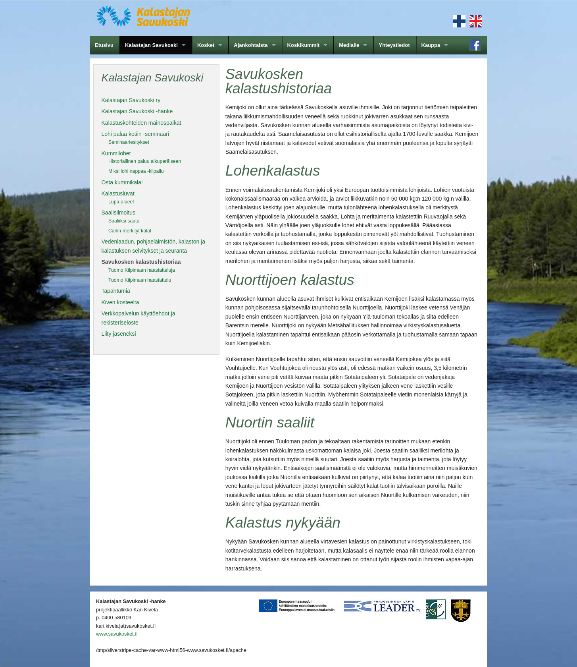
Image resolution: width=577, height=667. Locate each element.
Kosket (205, 45)
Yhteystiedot (394, 45)
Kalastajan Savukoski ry (131, 100)
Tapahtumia (116, 291)
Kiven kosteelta (120, 302)
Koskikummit (303, 45)
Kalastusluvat (118, 193)
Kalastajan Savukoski (151, 45)
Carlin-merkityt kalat (129, 231)
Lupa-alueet (121, 202)
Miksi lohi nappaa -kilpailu (136, 171)
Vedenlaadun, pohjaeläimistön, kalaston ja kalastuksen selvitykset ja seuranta (154, 245)
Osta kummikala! (122, 182)
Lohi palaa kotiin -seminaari (135, 134)
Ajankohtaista (250, 45)
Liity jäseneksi (119, 334)
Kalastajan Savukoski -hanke (137, 111)
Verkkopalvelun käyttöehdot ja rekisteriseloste (138, 317)
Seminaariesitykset (128, 142)
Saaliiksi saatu (123, 221)
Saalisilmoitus (119, 212)
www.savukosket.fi (117, 634)
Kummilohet (116, 153)
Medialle (349, 45)
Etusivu (104, 45)
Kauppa (430, 45)
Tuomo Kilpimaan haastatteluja (141, 270)
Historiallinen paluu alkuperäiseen (144, 161)
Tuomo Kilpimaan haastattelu (139, 280)
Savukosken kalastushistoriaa (141, 262)
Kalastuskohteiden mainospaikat (141, 123)
